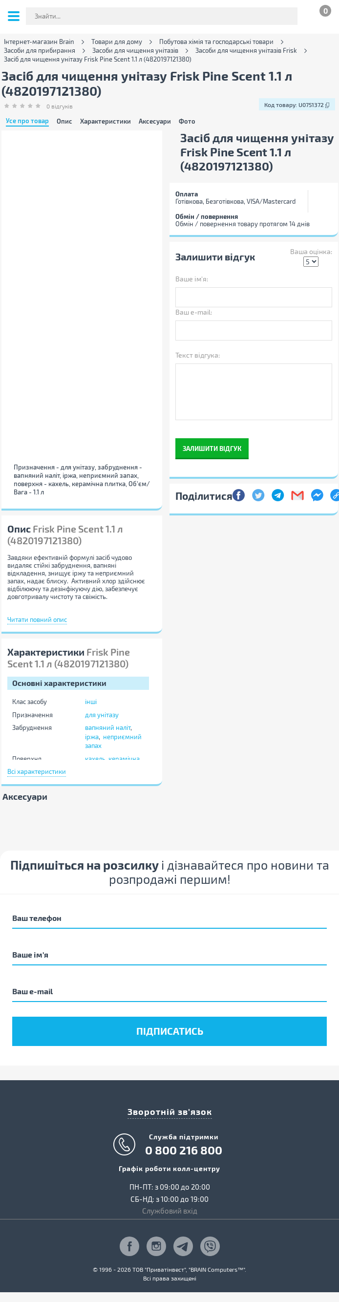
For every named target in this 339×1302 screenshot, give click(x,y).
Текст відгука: (197, 355)
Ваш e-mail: (193, 312)
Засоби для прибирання (39, 50)
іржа (92, 737)
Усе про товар (27, 121)
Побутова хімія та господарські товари (216, 42)
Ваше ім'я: (191, 279)
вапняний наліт (107, 727)
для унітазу (102, 715)
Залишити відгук (212, 448)
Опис (64, 121)
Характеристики (105, 121)
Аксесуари (155, 121)
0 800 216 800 (183, 1150)
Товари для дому (116, 42)
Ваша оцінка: (311, 251)
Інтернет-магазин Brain (39, 42)
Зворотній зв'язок (169, 1111)
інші (91, 701)
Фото (187, 121)
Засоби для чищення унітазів (135, 50)
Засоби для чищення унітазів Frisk (246, 50)
